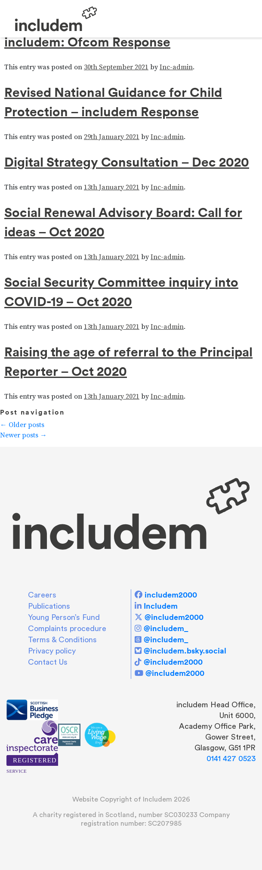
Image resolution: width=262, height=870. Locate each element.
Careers (42, 595)
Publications (49, 606)
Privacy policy (52, 651)
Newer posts (23, 435)
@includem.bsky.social (185, 651)
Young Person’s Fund (64, 617)
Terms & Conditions (62, 640)
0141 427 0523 (231, 758)
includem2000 (171, 595)
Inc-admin (176, 67)
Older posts (22, 425)
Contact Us (48, 662)
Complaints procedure (67, 628)
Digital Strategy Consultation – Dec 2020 (126, 162)
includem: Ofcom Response (87, 42)
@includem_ (166, 628)
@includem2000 (174, 617)
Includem (161, 606)
